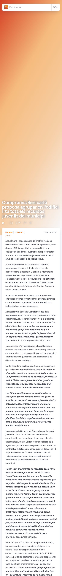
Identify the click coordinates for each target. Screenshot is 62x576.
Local (7, 235)
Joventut (19, 232)
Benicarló (15, 7)
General (8, 232)
